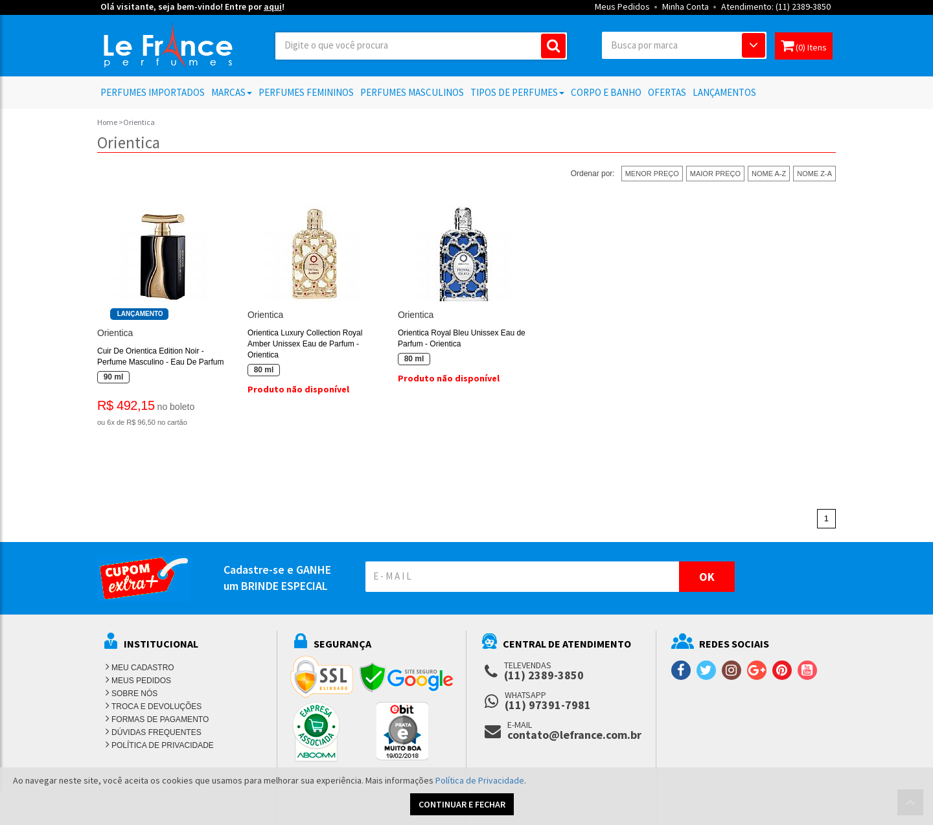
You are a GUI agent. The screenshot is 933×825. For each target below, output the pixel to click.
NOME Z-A (814, 173)
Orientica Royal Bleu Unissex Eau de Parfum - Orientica (461, 338)
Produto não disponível (298, 389)
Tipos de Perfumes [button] (517, 92)
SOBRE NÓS (134, 693)
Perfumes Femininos (306, 92)
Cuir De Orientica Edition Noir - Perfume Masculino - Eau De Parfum (160, 356)
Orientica (115, 333)
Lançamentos (724, 92)
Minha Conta (685, 6)
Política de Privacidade (479, 780)
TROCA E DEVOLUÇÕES (156, 706)
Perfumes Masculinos (412, 92)
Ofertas (667, 92)
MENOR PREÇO (652, 173)
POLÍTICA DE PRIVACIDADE (162, 745)
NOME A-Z (769, 173)
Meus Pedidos (622, 6)
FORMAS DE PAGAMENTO (160, 719)
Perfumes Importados (152, 92)
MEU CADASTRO (142, 667)
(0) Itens (804, 45)
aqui (273, 6)
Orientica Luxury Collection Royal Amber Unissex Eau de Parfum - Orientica (305, 343)
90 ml (114, 376)
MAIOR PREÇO (715, 173)
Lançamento (140, 313)
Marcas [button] (231, 92)
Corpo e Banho (606, 92)
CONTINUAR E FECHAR (462, 804)
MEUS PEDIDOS (141, 680)
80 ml (264, 369)
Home (107, 122)
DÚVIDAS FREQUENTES (156, 732)
